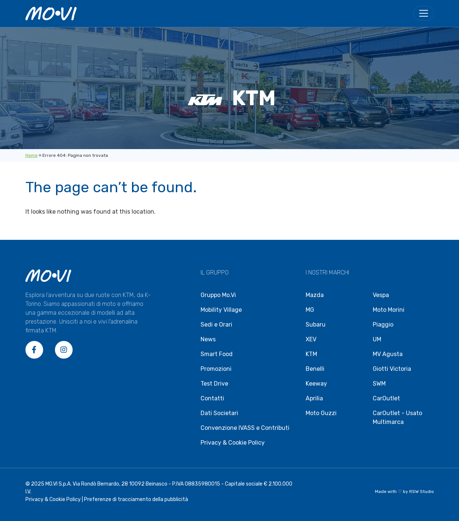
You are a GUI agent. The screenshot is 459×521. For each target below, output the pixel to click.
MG (310, 309)
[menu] (423, 13)
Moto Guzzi (321, 413)
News (208, 339)
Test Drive (214, 383)
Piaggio (383, 324)
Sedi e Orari (216, 324)
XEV (311, 339)
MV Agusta (388, 354)
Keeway (316, 383)
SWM (379, 383)
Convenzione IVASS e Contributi (245, 427)
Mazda (315, 295)
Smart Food (217, 354)
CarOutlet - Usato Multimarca (397, 417)
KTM (311, 354)
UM (377, 339)
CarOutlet (386, 398)
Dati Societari (219, 413)
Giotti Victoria (392, 368)
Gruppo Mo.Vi (218, 295)
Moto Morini (388, 309)
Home (31, 155)
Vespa (381, 295)
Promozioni (216, 368)
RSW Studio (421, 491)
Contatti (212, 398)
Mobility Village (221, 309)
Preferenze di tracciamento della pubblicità (136, 499)
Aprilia (314, 398)
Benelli (315, 368)
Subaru (316, 324)
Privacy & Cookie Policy (233, 442)
